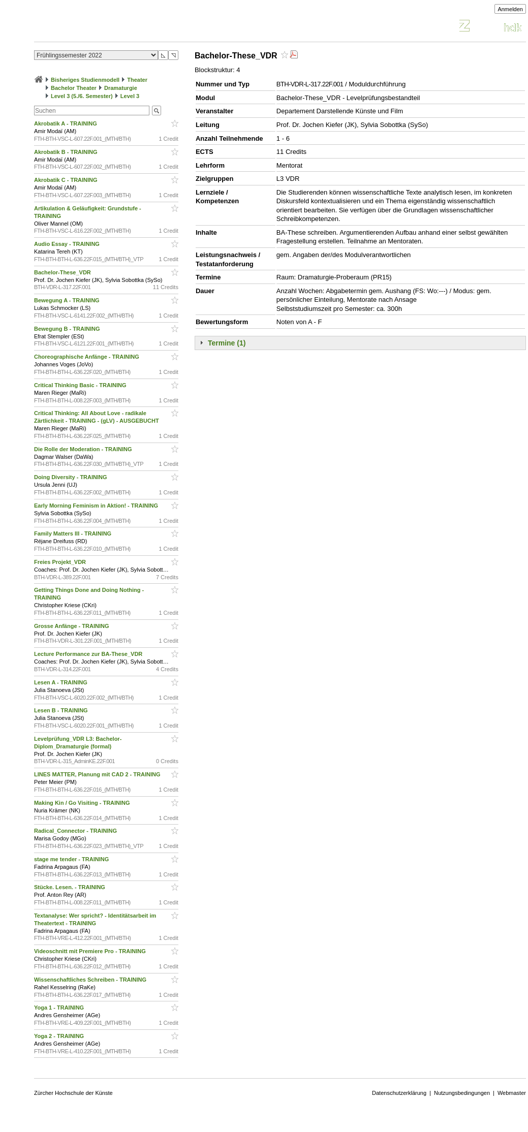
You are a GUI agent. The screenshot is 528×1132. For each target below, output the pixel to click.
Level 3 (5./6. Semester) (82, 96)
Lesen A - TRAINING (61, 682)
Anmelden (510, 9)
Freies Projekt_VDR (60, 562)
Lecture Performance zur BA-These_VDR (89, 654)
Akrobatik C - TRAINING (66, 180)
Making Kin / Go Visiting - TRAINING (83, 803)
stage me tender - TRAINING (72, 859)
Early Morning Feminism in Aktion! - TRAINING (97, 505)
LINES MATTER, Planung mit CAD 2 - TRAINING (98, 774)
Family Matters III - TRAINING (73, 533)
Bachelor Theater (74, 88)
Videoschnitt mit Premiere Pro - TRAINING (90, 951)
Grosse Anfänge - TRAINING (72, 626)
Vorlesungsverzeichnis (109, 27)
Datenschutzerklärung (399, 1093)
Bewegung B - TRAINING (68, 329)
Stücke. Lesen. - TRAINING (70, 887)
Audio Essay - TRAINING (67, 244)
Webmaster (512, 1093)
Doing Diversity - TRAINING (71, 477)
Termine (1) (226, 343)
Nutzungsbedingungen (462, 1093)
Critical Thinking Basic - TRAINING (81, 385)
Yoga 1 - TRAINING (59, 1007)
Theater (137, 80)
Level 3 (129, 96)
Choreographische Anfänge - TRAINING (87, 357)
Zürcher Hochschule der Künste (73, 1093)
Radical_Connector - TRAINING (76, 831)
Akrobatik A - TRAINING (66, 123)
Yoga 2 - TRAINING (59, 1036)
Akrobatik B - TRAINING (66, 152)
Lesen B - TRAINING (61, 710)
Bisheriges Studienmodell (85, 80)
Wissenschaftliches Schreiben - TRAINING (91, 980)
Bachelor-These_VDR (63, 272)
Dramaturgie (120, 88)
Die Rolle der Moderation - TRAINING (84, 449)
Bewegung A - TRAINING (67, 300)
